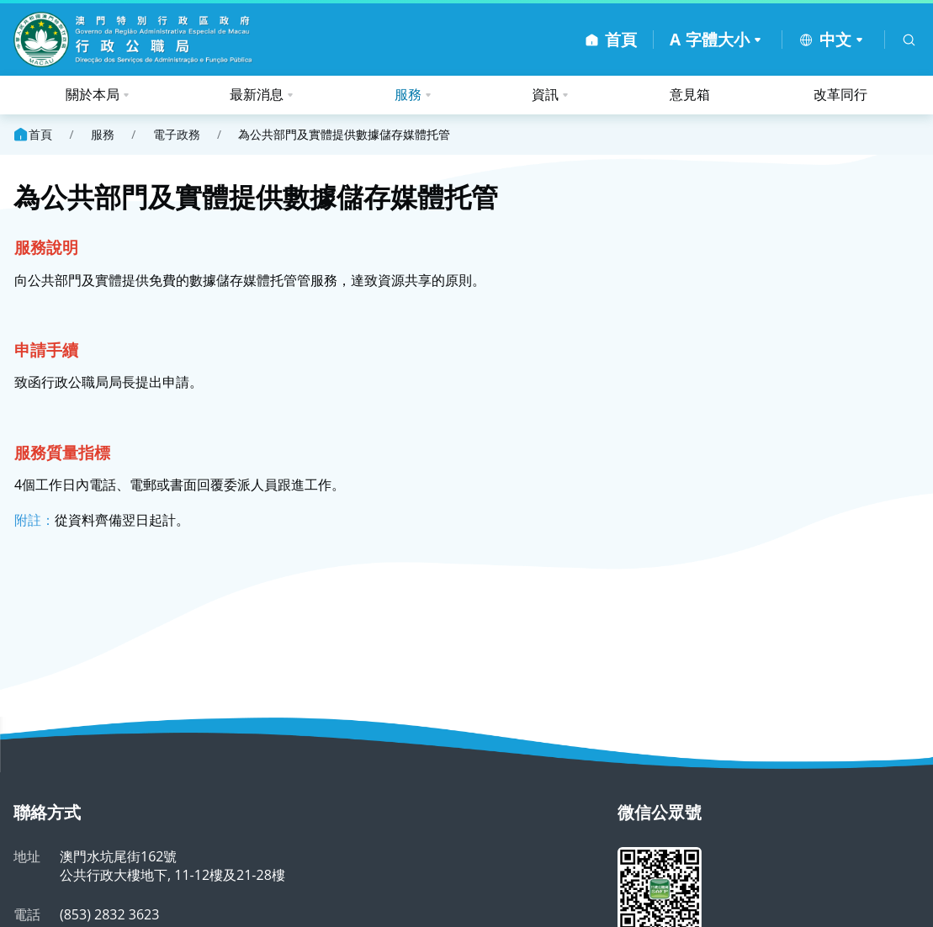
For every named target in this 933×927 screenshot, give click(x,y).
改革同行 (840, 94)
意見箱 (690, 94)
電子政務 (176, 134)
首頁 (32, 134)
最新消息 (257, 94)
